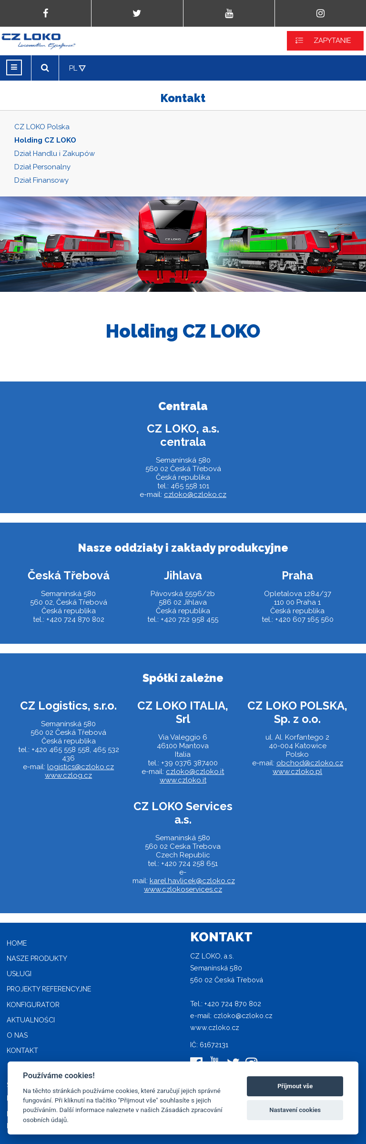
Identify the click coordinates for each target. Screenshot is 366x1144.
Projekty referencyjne (49, 989)
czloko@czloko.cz (195, 494)
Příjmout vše (295, 1086)
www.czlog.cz (68, 775)
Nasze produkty (37, 958)
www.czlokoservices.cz (183, 889)
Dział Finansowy (41, 180)
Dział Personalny (42, 167)
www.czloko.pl (297, 771)
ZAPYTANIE (332, 40)
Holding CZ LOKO (45, 140)
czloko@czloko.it (195, 771)
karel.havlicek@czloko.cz (192, 880)
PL (73, 68)
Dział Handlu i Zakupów (54, 153)
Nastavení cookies (295, 1109)
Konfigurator (33, 1005)
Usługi (19, 974)
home (17, 943)
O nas (17, 1035)
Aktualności (31, 1020)
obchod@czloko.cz (309, 763)
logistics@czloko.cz (80, 767)
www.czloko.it (183, 780)
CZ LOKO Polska (42, 127)
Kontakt (22, 1050)
